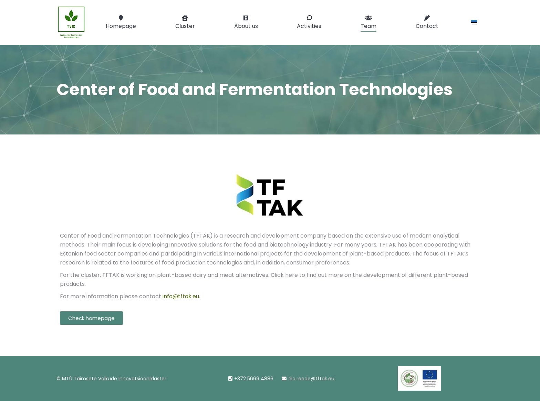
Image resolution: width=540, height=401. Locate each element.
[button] (91, 318)
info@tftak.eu (181, 296)
